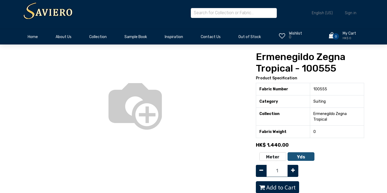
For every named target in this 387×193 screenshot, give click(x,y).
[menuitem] (33, 38)
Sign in (350, 13)
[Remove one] (261, 171)
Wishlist (295, 33)
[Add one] (293, 171)
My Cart (349, 33)
